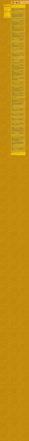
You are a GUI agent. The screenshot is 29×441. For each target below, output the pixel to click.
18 (15, 5)
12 (11, 5)
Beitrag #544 (21, 118)
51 (24, 6)
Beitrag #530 (21, 38)
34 (12, 6)
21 (17, 5)
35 (13, 6)
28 (22, 5)
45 (20, 6)
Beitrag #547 (21, 132)
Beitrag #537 (21, 77)
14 (12, 5)
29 (23, 5)
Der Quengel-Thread (16, 152)
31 (24, 5)
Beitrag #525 (21, 8)
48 (22, 6)
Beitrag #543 (21, 113)
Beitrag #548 (21, 137)
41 (17, 6)
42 (18, 6)
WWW (22, 14)
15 (13, 5)
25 (20, 5)
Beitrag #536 (21, 71)
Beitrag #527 (21, 21)
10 (23, 152)
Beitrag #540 (21, 92)
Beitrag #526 (21, 13)
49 (23, 6)
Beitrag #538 (21, 82)
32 (11, 6)
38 (15, 6)
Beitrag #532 (21, 48)
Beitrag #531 (21, 43)
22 (18, 5)
